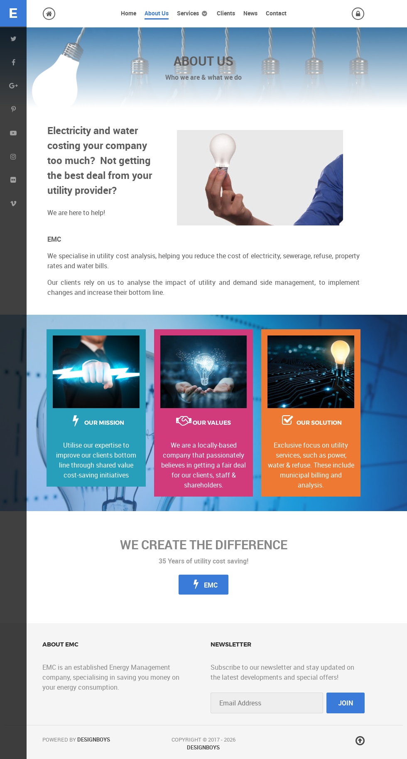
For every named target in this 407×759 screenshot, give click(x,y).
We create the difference (203, 544)
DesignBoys (93, 740)
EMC (203, 584)
